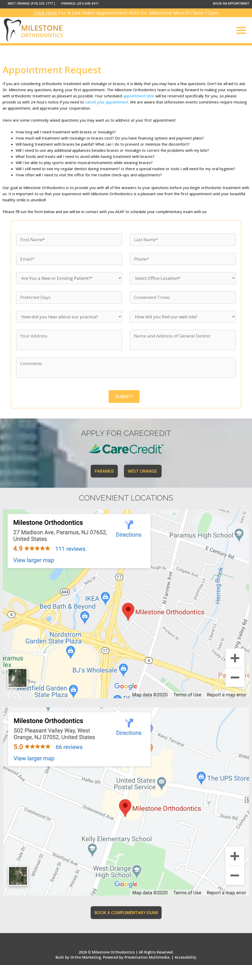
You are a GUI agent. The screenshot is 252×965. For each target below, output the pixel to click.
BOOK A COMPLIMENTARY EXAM (126, 912)
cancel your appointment (106, 101)
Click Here (45, 12)
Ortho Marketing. (86, 957)
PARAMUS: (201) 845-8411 (80, 3)
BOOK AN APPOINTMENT (231, 3)
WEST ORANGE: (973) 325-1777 (30, 3)
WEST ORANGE (143, 471)
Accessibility (185, 957)
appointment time (138, 95)
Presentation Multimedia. (147, 957)
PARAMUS (104, 471)
